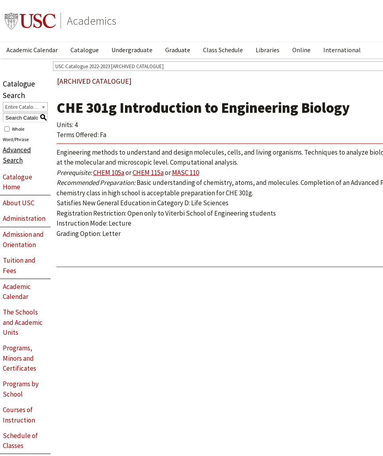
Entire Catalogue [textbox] (23, 107)
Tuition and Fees (19, 265)
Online (301, 50)
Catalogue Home (17, 182)
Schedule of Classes (20, 440)
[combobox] (25, 107)
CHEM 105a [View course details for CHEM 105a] (108, 172)
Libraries (267, 50)
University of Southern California (30, 20)
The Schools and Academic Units (23, 322)
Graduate (177, 50)
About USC (18, 203)
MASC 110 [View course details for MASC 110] (185, 172)
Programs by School (21, 389)
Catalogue (84, 50)
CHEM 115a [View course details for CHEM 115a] (148, 172)
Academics (91, 21)
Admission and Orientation (23, 239)
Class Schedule (223, 50)
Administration (24, 218)
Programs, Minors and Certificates (19, 358)
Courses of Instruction (19, 415)
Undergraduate (131, 50)
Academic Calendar (32, 50)
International (342, 50)
